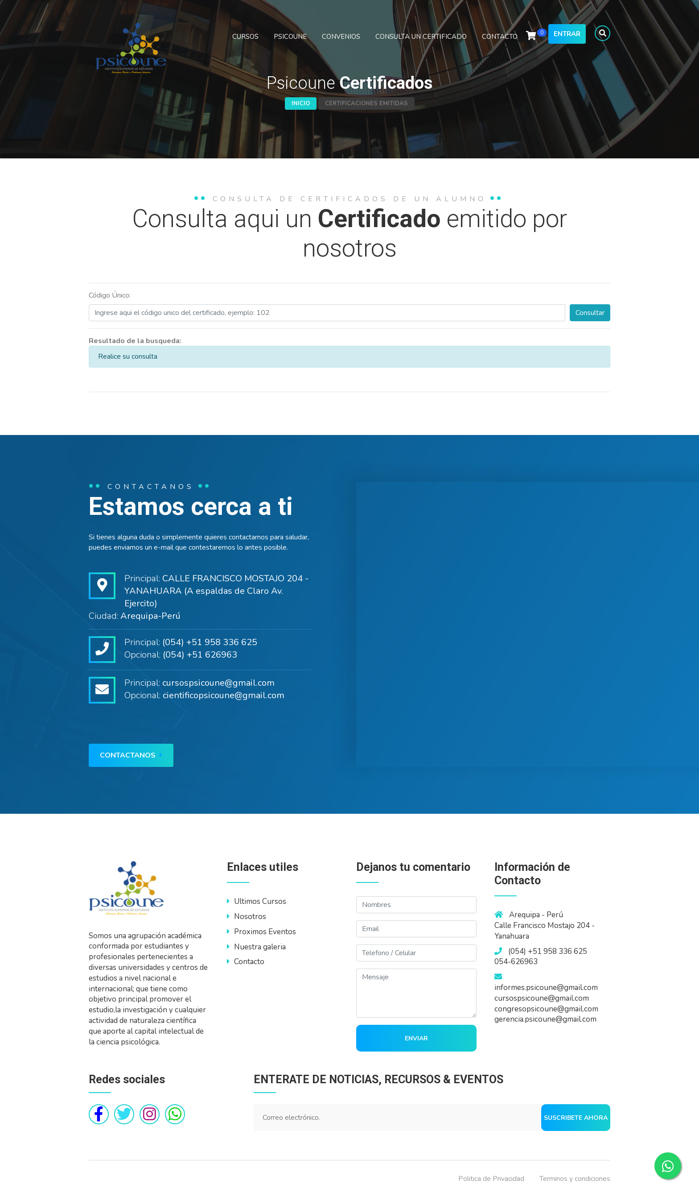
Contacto (245, 962)
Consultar (590, 313)
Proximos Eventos (261, 932)
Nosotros (246, 916)
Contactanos (131, 755)
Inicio (301, 103)
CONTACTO (500, 36)
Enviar (416, 1038)
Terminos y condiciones (574, 1179)
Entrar (567, 33)
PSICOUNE (290, 36)
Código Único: (110, 295)
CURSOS (245, 36)
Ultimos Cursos (256, 901)
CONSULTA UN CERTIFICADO (421, 36)
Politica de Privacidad (491, 1179)
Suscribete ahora (576, 1118)
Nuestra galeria (256, 947)
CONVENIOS (341, 36)
